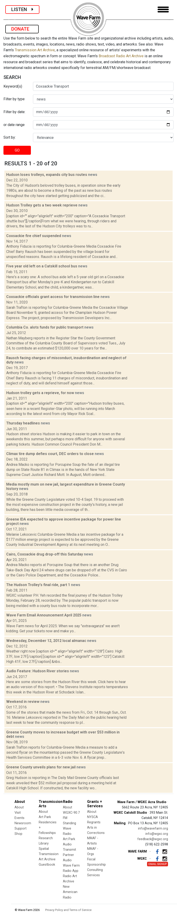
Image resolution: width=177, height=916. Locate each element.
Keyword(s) (12, 86)
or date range (14, 125)
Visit (18, 813)
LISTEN (22, 9)
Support (21, 828)
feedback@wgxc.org (152, 839)
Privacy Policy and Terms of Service (68, 910)
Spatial (44, 849)
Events (19, 818)
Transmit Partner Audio (69, 855)
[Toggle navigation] (163, 10)
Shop (18, 834)
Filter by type (14, 99)
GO (17, 150)
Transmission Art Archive (35, 50)
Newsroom (23, 823)
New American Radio (70, 892)
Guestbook (47, 865)
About (19, 807)
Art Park (45, 817)
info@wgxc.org (156, 834)
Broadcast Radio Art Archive (121, 56)
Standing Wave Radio (69, 828)
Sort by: (9, 137)
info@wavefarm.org (153, 828)
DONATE (22, 29)
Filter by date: (14, 112)
